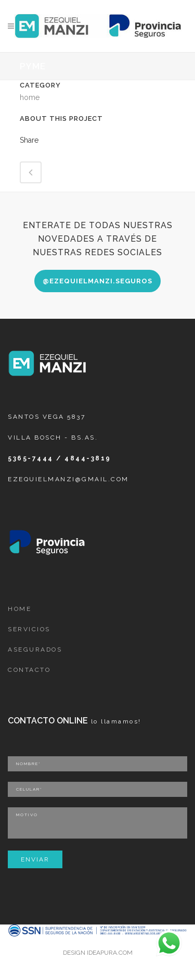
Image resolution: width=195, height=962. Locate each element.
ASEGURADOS (35, 649)
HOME (19, 609)
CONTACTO (29, 669)
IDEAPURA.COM (110, 952)
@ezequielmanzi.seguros (97, 281)
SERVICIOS (29, 629)
